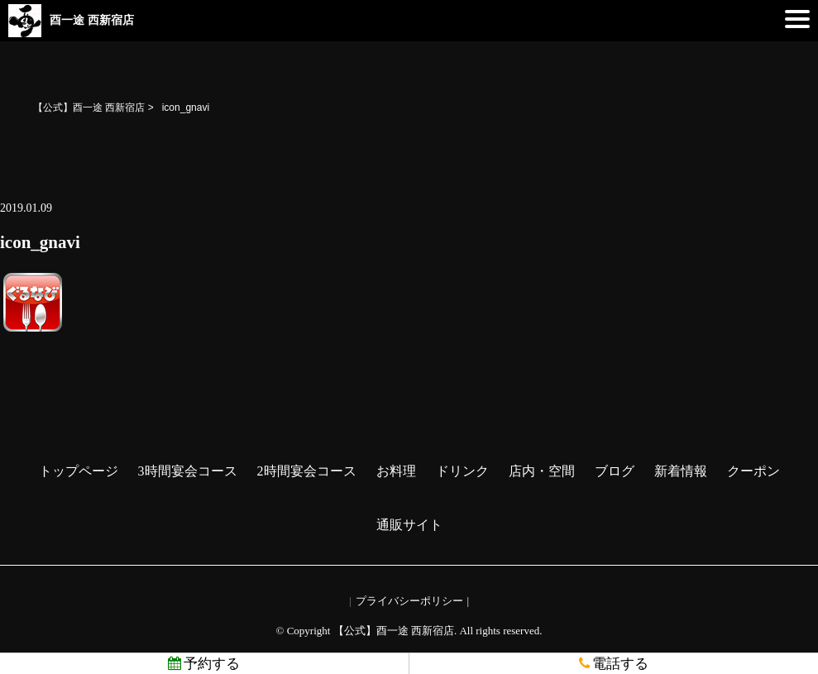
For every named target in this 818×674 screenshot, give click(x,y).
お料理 (396, 471)
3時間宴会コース (187, 471)
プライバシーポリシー (409, 601)
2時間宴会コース (306, 471)
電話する (613, 664)
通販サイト (409, 525)
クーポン (753, 471)
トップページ (78, 471)
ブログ (614, 471)
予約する (204, 664)
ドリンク (462, 471)
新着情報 (680, 471)
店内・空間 (542, 471)
